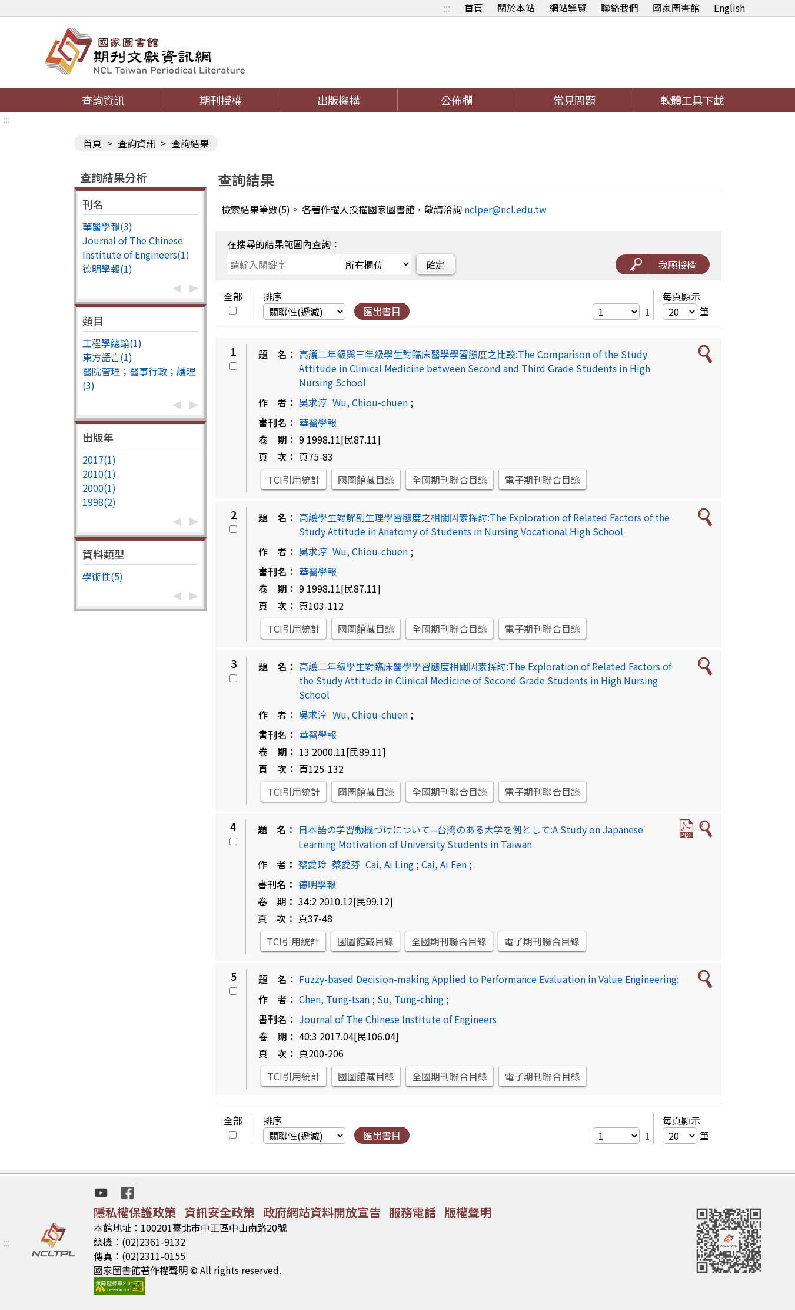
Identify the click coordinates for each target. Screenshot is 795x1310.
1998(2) (99, 502)
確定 (435, 264)
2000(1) (99, 488)
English (729, 8)
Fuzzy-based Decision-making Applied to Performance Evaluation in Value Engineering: (489, 979)
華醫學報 (318, 422)
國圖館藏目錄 (366, 479)
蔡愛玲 (312, 864)
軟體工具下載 (692, 100)
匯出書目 (382, 311)
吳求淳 (313, 402)
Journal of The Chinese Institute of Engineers (398, 1019)
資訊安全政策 (219, 1211)
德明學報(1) (107, 269)
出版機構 (338, 100)
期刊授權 (220, 100)
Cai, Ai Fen (444, 864)
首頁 (473, 8)
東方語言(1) (107, 357)
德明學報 (317, 884)
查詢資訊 (103, 100)
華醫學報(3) (107, 226)
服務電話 (412, 1211)
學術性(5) (102, 576)
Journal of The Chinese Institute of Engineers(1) (135, 247)
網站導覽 (568, 8)
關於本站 (516, 8)
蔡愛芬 (346, 864)
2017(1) (99, 459)
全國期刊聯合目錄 (449, 479)
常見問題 (574, 100)
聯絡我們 (619, 8)
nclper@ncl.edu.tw (505, 209)
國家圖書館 (676, 8)
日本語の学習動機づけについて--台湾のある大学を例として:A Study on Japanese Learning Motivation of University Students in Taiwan (470, 836)
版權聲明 (467, 1211)
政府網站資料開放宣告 (322, 1211)
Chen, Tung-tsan (334, 999)
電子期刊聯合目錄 (542, 479)
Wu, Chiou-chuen (370, 402)
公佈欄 (457, 100)
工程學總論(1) (112, 343)
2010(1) (99, 474)
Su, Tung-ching (410, 999)
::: (446, 8)
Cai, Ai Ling (389, 864)
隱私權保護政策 (135, 1211)
